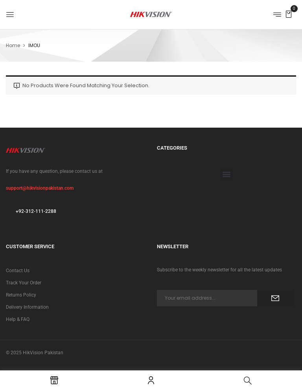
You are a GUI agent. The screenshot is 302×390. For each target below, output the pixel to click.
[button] (288, 14)
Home (13, 45)
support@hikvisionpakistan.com (40, 188)
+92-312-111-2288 (36, 211)
